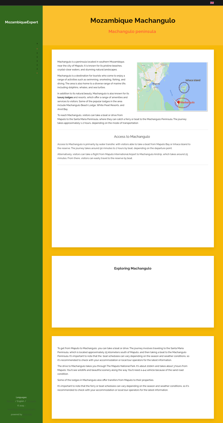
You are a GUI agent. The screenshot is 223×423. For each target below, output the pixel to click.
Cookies (21, 419)
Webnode (27, 414)
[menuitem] (21, 35)
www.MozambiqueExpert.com (21, 409)
